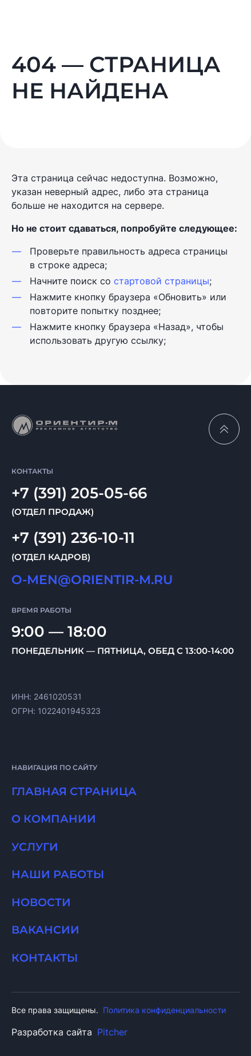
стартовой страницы (161, 281)
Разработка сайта (69, 1032)
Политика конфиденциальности (164, 1010)
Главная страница (74, 791)
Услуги (34, 846)
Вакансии (45, 929)
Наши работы (57, 874)
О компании (53, 818)
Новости (41, 902)
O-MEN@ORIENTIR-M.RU (92, 579)
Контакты (44, 957)
